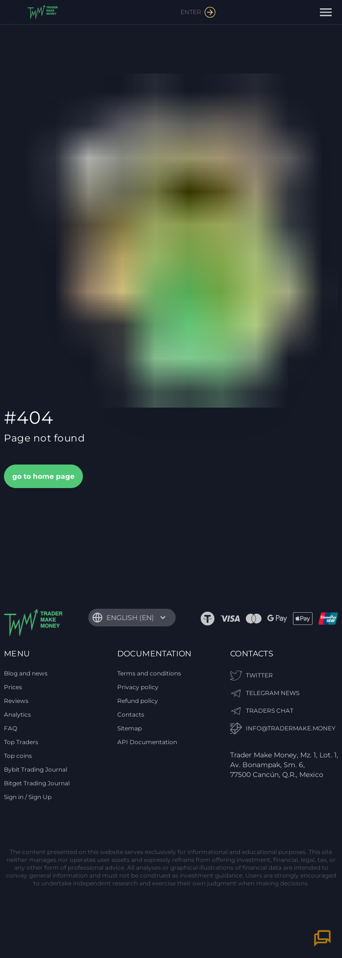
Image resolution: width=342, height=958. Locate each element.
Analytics (17, 714)
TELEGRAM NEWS (264, 693)
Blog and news (26, 673)
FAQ (10, 728)
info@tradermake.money (283, 728)
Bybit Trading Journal (35, 769)
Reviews (16, 700)
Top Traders (21, 742)
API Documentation (147, 742)
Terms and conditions (149, 673)
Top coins (18, 755)
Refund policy (137, 700)
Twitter (251, 675)
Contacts (130, 714)
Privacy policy (137, 687)
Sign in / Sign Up (28, 797)
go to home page (43, 476)
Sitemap (129, 728)
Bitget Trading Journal (37, 783)
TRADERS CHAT (261, 711)
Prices (13, 687)
